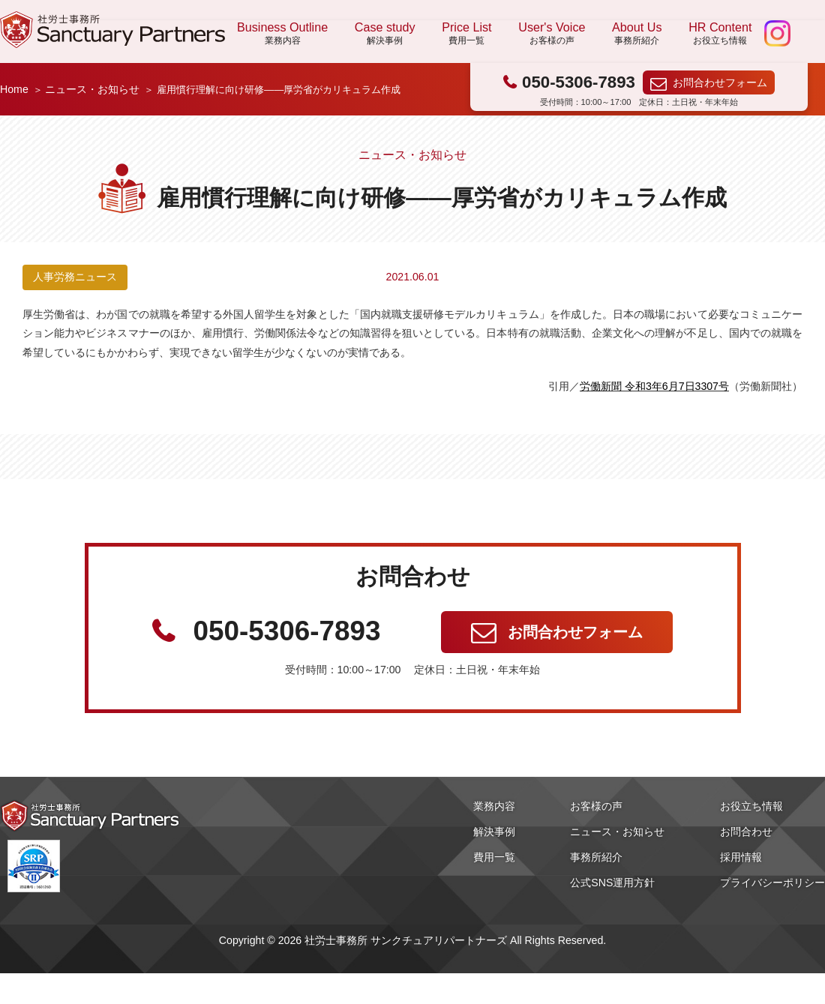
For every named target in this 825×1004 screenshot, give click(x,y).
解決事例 (494, 832)
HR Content (720, 33)
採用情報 (741, 857)
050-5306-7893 (578, 82)
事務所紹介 (596, 857)
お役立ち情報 (751, 806)
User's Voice (551, 33)
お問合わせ (746, 832)
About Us (637, 33)
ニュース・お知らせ (92, 89)
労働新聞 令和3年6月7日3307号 (654, 386)
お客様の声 (596, 806)
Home (14, 89)
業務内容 (494, 806)
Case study (385, 33)
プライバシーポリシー (772, 883)
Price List (466, 33)
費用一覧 (494, 857)
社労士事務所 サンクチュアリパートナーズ (112, 29)
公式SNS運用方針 (612, 883)
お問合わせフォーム (720, 82)
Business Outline (282, 33)
